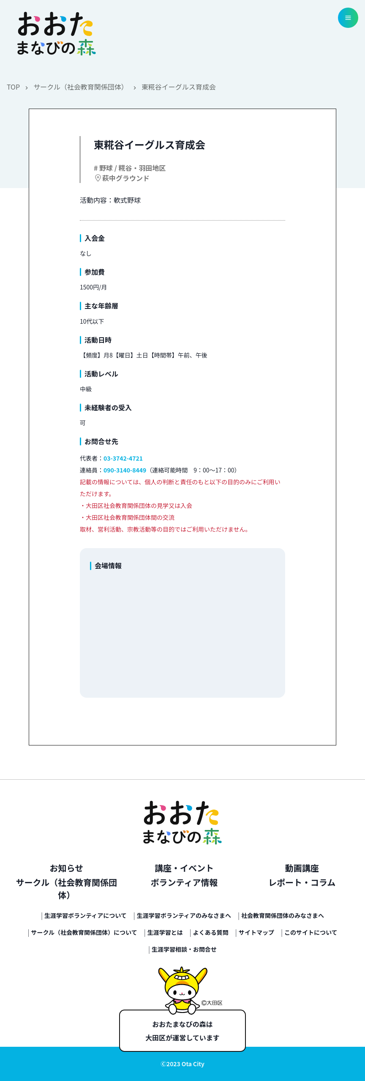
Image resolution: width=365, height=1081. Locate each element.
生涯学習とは (165, 932)
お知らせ (67, 868)
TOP (13, 87)
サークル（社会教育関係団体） (80, 87)
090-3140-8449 (125, 470)
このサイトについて (311, 932)
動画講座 (302, 868)
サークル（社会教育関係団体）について (84, 932)
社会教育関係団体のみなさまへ (282, 915)
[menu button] (348, 18)
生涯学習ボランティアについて (85, 915)
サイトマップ (256, 932)
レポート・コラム (301, 882)
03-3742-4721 (123, 458)
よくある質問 (211, 932)
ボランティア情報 (184, 882)
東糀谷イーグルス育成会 (179, 87)
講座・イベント (184, 868)
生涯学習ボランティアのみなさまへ (184, 915)
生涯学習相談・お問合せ (184, 949)
